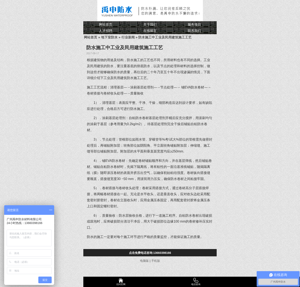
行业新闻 (128, 37)
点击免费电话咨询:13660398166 (150, 252)
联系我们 (194, 31)
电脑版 (144, 260)
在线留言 (150, 31)
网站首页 (105, 24)
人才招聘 (105, 31)
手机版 (155, 260)
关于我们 (150, 24)
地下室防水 (109, 37)
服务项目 (194, 24)
